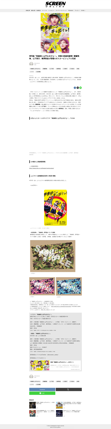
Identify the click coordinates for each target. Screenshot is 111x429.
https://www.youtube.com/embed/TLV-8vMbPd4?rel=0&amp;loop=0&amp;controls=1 (55, 136)
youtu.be (31, 154)
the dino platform (57, 427)
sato (35, 64)
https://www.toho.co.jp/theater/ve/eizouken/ (41, 168)
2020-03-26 (37, 63)
